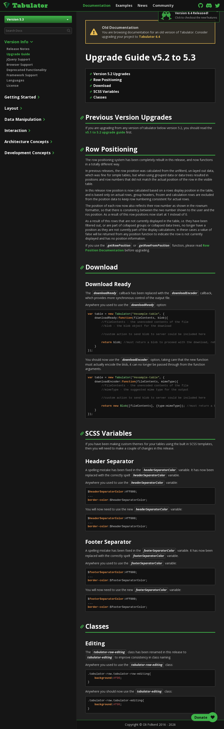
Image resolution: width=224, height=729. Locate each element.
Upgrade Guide (18, 54)
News (142, 5)
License (13, 85)
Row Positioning (107, 79)
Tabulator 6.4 (149, 37)
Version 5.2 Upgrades (111, 73)
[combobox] (38, 30)
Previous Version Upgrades (128, 117)
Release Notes (18, 49)
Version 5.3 (37, 19)
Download (102, 85)
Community (163, 5)
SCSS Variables (106, 91)
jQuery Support (18, 59)
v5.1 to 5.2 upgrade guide (105, 132)
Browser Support (20, 64)
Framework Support (22, 75)
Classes (100, 97)
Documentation (96, 5)
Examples (124, 5)
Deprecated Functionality (27, 70)
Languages (15, 80)
